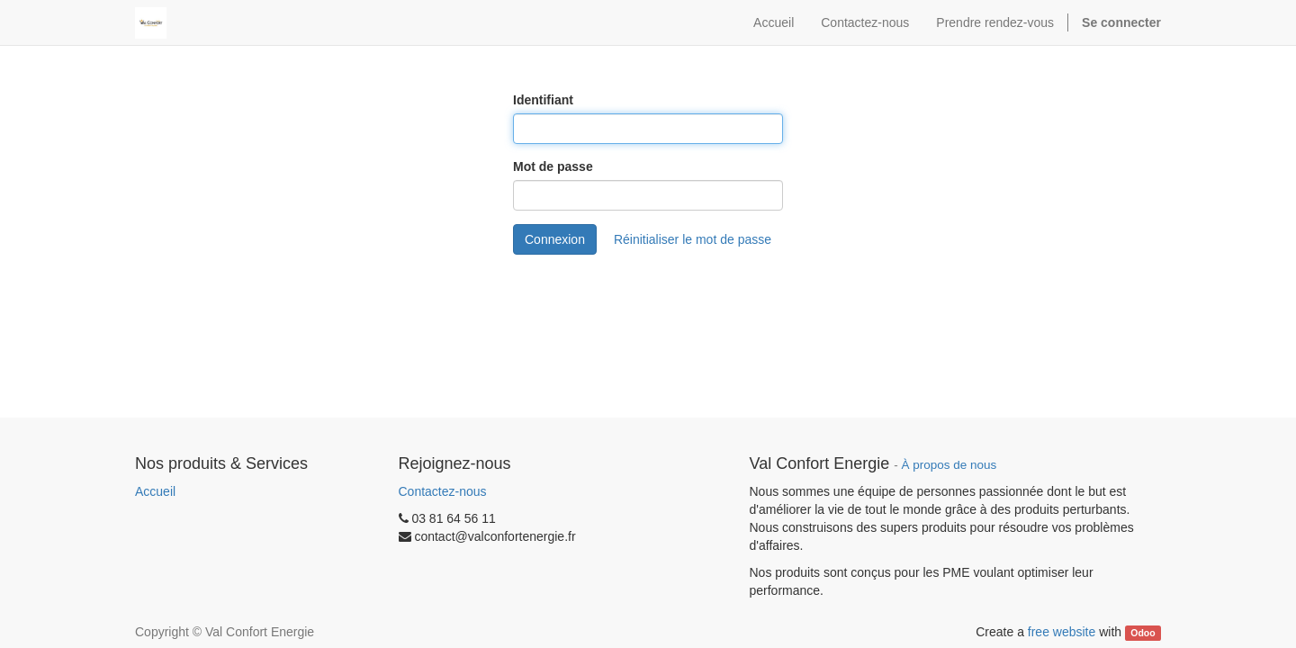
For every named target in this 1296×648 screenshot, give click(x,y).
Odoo (1142, 632)
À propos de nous (949, 465)
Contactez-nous (443, 491)
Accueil (155, 491)
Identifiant (543, 100)
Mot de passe (553, 166)
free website (1061, 632)
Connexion (555, 239)
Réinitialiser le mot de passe (692, 239)
